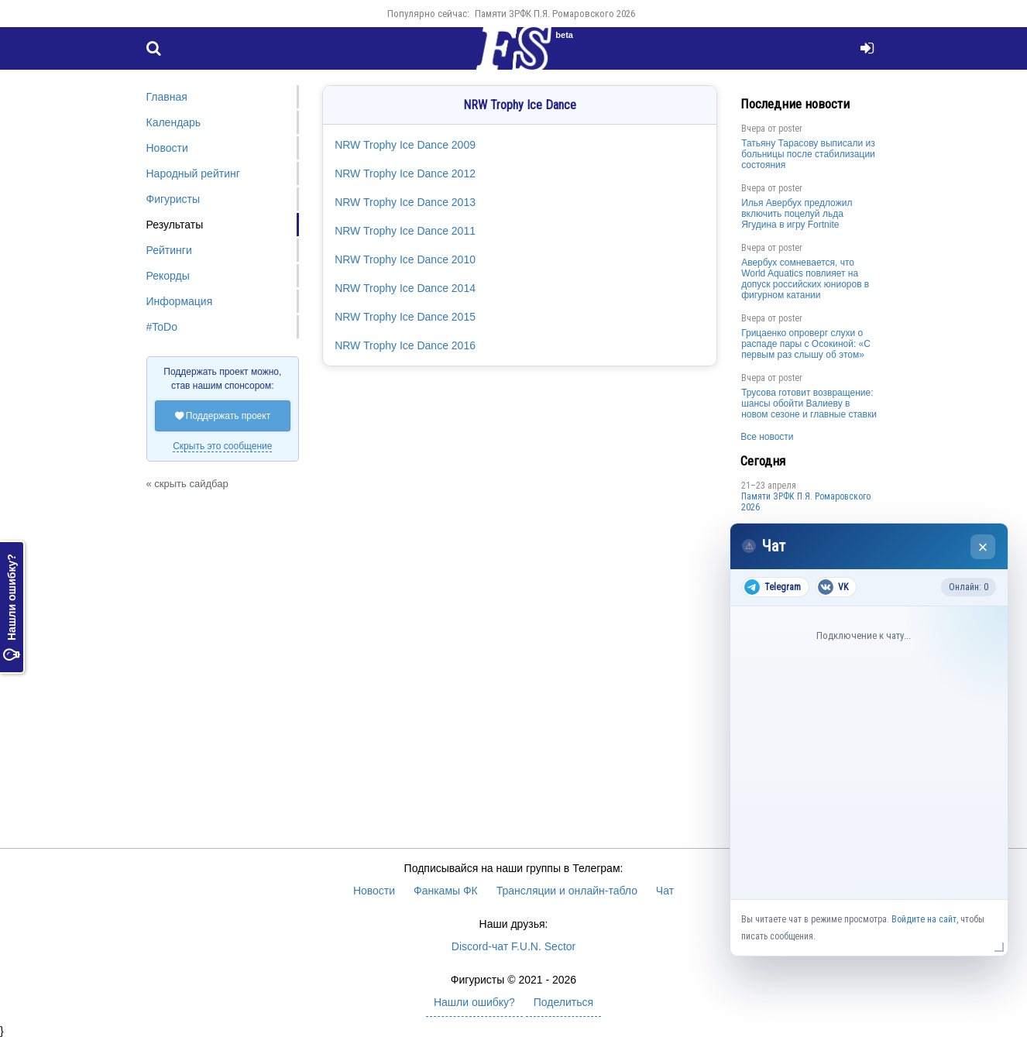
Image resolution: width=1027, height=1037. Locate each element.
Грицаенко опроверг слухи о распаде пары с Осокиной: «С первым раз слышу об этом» (806, 344)
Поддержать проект (223, 415)
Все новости (766, 436)
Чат (665, 890)
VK (833, 587)
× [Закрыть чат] (983, 547)
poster (790, 128)
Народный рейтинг (193, 173)
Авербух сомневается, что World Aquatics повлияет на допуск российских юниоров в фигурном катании (805, 278)
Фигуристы (173, 199)
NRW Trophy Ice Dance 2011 (405, 231)
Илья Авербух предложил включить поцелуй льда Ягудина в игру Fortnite (796, 213)
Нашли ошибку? (11, 608)
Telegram (772, 587)
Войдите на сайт (924, 919)
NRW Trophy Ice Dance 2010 (405, 259)
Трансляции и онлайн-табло (566, 890)
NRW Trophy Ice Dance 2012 (405, 173)
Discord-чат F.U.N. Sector (513, 946)
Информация (179, 301)
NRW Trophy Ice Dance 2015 (405, 317)
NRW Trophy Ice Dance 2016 (405, 345)
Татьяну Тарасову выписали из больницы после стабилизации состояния (808, 154)
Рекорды (168, 276)
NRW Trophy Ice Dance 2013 (405, 202)
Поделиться (563, 1002)
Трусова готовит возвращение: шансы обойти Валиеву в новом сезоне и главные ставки (809, 403)
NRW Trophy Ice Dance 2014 (405, 288)
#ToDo (161, 327)
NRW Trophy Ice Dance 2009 (405, 145)
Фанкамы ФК (446, 890)
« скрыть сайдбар (187, 483)
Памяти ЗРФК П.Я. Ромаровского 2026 (555, 13)
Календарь (173, 122)
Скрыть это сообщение (222, 446)
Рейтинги (169, 250)
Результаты (175, 224)
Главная (166, 97)
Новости (167, 148)
